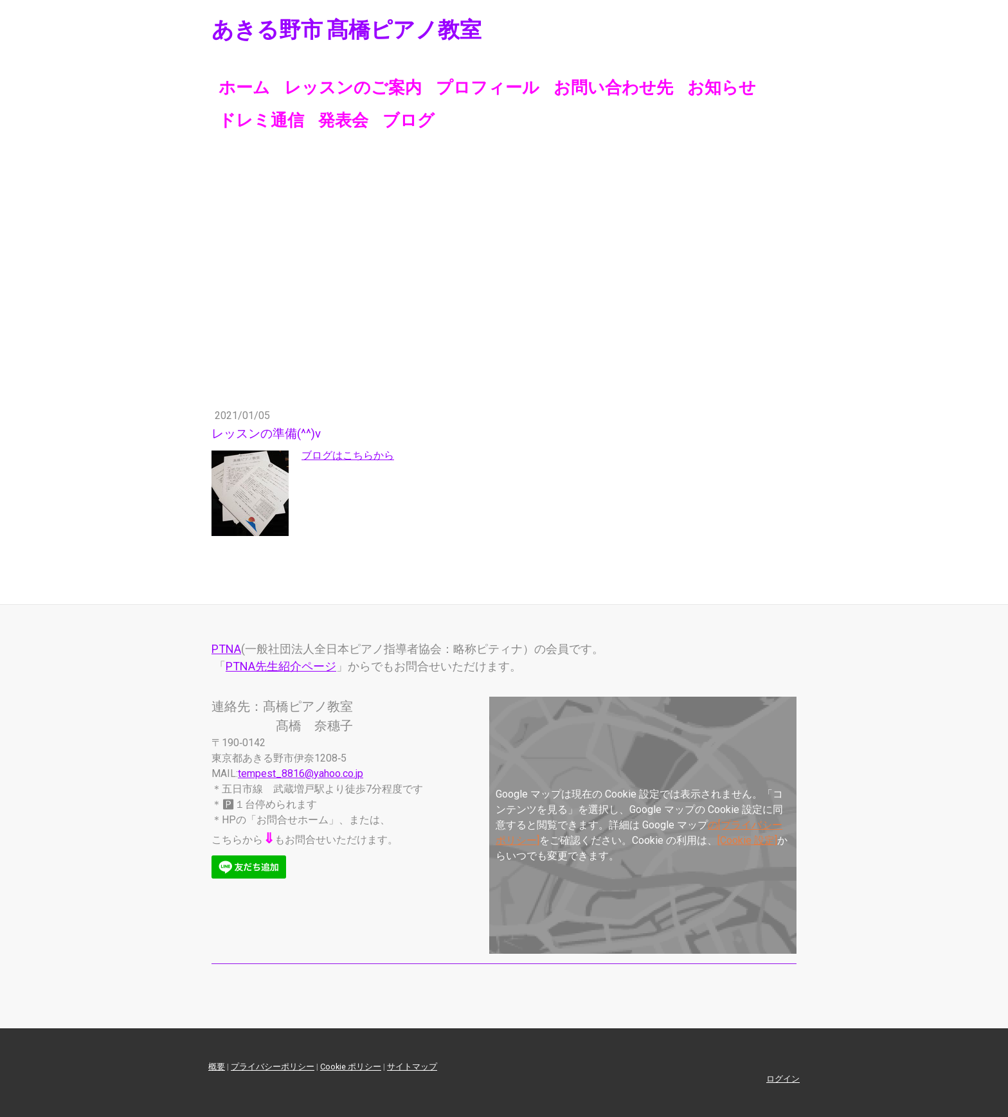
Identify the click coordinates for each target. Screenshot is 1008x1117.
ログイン (783, 1079)
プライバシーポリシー (272, 1066)
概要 (216, 1066)
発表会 (343, 120)
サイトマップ (412, 1066)
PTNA (226, 649)
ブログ (408, 120)
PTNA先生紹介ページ (281, 666)
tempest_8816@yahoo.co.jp (300, 773)
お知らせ (721, 87)
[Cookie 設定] (747, 840)
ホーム (244, 87)
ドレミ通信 (261, 120)
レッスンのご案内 (353, 87)
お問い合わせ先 (613, 87)
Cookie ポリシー (350, 1066)
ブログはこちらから (348, 455)
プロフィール (487, 87)
